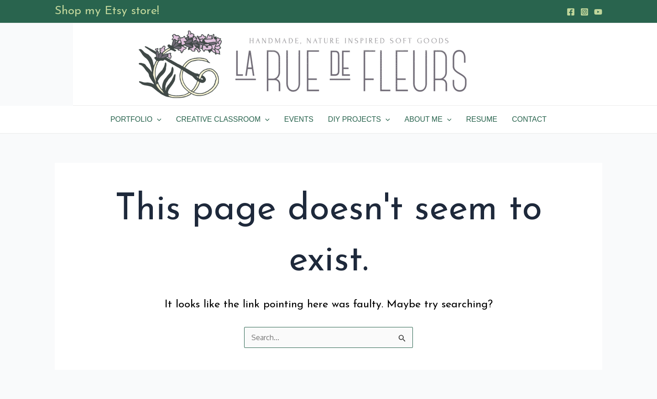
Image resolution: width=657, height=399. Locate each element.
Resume (481, 119)
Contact (529, 119)
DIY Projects (359, 119)
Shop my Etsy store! (107, 11)
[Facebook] (571, 12)
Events (298, 119)
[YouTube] (598, 12)
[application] (157, 119)
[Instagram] (584, 12)
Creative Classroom (223, 119)
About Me (428, 119)
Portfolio (136, 119)
